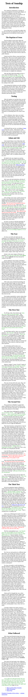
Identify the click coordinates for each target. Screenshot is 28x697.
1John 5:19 (14, 504)
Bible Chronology (20, 164)
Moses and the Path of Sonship (14, 687)
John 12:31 (20, 504)
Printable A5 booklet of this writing (10, 693)
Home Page (9, 690)
